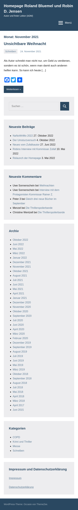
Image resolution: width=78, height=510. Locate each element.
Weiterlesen (12, 89)
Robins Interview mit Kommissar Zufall (34, 149)
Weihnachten (46, 185)
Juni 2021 (18, 284)
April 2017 (18, 405)
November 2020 (22, 307)
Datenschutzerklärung (21, 487)
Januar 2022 (20, 257)
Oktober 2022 (20, 239)
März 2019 (19, 369)
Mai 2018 (18, 392)
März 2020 (19, 333)
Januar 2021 (20, 298)
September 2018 (22, 378)
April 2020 (18, 329)
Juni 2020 (18, 324)
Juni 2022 (18, 244)
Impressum (15, 478)
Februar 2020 (20, 338)
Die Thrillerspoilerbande (39, 208)
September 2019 (22, 347)
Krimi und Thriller (22, 441)
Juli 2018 (18, 387)
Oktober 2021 (20, 271)
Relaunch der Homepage (27, 158)
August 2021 (20, 275)
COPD (16, 437)
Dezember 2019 (22, 342)
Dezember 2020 (22, 302)
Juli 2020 (18, 320)
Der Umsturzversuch (24, 140)
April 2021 (18, 293)
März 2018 (19, 400)
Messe (16, 446)
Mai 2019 (18, 365)
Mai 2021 (18, 289)
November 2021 (22, 266)
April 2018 (18, 396)
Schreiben (10, 51)
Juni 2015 (18, 409)
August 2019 (20, 351)
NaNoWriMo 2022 (23, 135)
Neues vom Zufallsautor (26, 144)
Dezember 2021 (22, 262)
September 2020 (22, 315)
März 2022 (19, 253)
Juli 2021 (18, 280)
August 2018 (20, 383)
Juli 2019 (18, 356)
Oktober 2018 (20, 374)
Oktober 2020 (20, 311)
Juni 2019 (18, 360)
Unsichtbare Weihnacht (25, 44)
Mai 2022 (18, 248)
